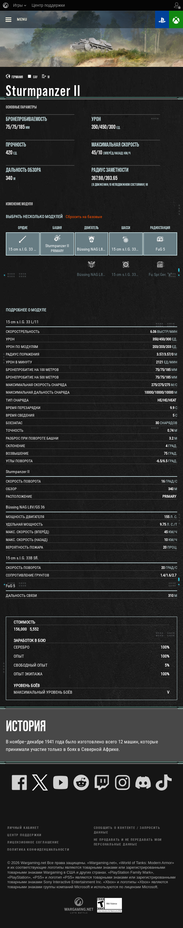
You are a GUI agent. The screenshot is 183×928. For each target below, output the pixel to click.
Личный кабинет (23, 827)
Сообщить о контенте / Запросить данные (127, 829)
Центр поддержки (24, 835)
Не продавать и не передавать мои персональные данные (128, 841)
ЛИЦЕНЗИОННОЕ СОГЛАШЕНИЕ (33, 842)
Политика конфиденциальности (38, 849)
